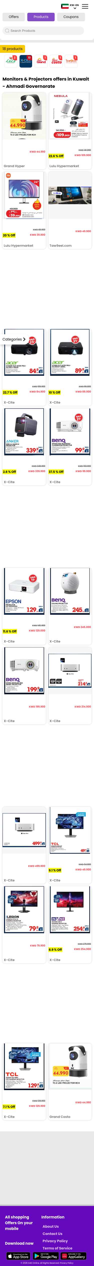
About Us (51, 1226)
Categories (12, 339)
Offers (14, 17)
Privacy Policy (55, 1240)
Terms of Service (57, 1248)
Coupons (70, 17)
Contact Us (52, 1233)
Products (41, 17)
